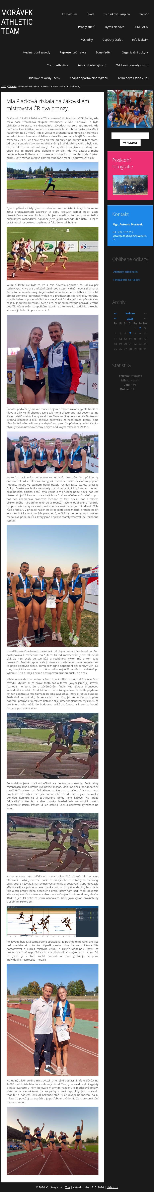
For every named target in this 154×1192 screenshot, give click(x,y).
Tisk (67, 1187)
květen (130, 313)
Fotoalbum (69, 14)
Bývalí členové (114, 27)
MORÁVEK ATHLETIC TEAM (17, 22)
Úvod (90, 14)
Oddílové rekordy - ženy (44, 78)
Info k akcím (140, 39)
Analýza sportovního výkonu (89, 78)
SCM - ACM (141, 27)
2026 (130, 318)
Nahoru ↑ (112, 1187)
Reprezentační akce (73, 52)
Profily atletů (86, 27)
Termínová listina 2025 (133, 78)
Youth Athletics (57, 65)
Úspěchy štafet (112, 39)
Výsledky (87, 39)
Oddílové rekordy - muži (132, 65)
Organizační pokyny (135, 52)
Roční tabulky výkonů (91, 65)
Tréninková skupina (116, 14)
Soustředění (104, 52)
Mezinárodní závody (36, 52)
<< (115, 313)
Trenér (144, 14)
